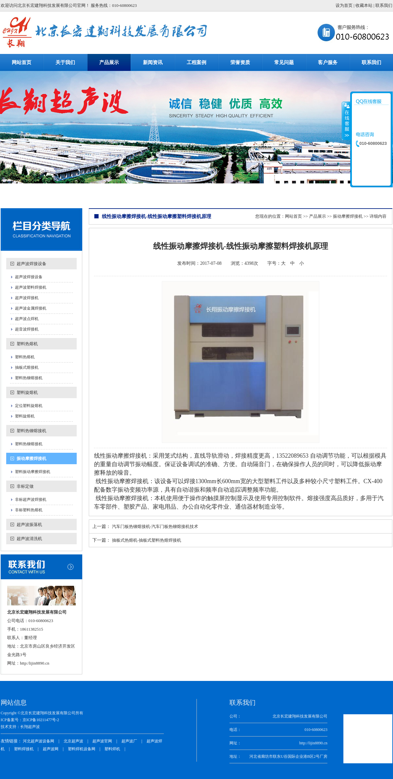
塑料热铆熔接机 (28, 378)
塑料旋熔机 (27, 392)
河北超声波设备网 (38, 741)
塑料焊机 (112, 749)
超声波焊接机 (27, 298)
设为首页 (344, 5)
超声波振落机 (29, 524)
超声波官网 (102, 741)
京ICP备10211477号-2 (41, 720)
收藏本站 (363, 5)
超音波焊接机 (27, 329)
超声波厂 (129, 741)
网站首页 (293, 216)
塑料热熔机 (27, 343)
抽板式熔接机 (27, 367)
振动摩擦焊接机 (31, 458)
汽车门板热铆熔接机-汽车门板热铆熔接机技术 (155, 526)
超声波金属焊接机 (30, 308)
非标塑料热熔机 (28, 510)
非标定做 (25, 486)
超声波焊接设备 (31, 263)
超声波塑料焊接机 (30, 287)
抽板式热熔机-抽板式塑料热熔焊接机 (146, 540)
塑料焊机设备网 (81, 749)
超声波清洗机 (29, 538)
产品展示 (317, 216)
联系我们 (383, 5)
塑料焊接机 (24, 749)
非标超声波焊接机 (30, 499)
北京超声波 (73, 741)
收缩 (346, 120)
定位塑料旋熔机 (28, 405)
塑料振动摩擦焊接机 (32, 471)
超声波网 (50, 749)
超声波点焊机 (27, 318)
